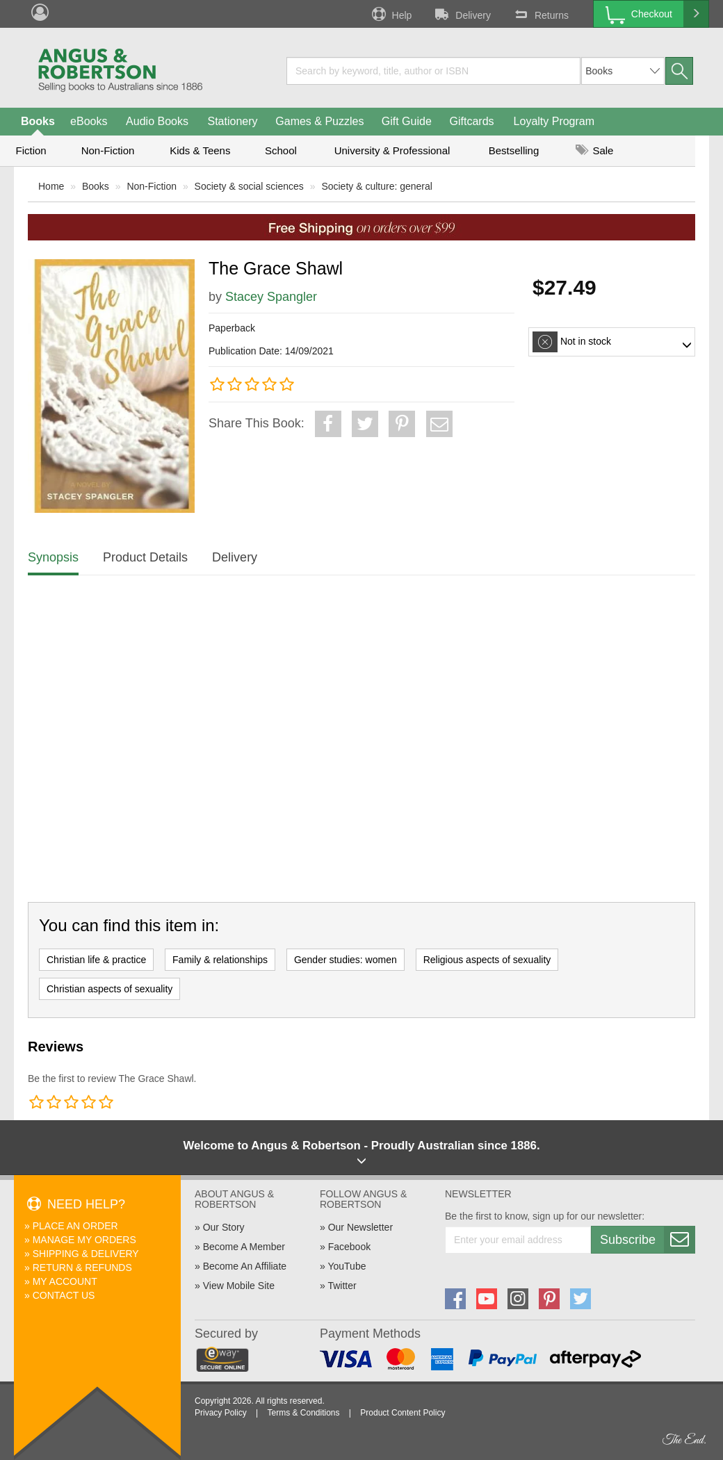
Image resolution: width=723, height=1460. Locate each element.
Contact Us (64, 1295)
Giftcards (472, 121)
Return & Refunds (82, 1267)
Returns (540, 14)
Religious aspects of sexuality (487, 959)
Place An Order (75, 1225)
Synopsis (53, 557)
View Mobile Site (239, 1285)
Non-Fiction (108, 150)
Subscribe (647, 1240)
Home (51, 186)
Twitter (341, 1285)
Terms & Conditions (303, 1413)
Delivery (461, 14)
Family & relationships (220, 959)
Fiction (30, 150)
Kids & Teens (200, 150)
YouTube (346, 1266)
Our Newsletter (360, 1227)
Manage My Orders (84, 1239)
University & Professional (392, 150)
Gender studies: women (345, 959)
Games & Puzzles (319, 121)
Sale (594, 150)
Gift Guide (407, 121)
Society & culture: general (376, 186)
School (281, 150)
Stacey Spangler (271, 297)
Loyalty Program (554, 121)
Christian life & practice (96, 959)
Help (390, 14)
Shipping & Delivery (86, 1253)
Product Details (145, 557)
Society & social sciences (249, 186)
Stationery (232, 121)
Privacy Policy (221, 1413)
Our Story (224, 1227)
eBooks (88, 121)
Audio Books (157, 121)
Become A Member (244, 1246)
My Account (65, 1281)
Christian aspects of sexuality (109, 988)
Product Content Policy (402, 1413)
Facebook (349, 1246)
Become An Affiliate (244, 1266)
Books (38, 121)
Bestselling (514, 150)
